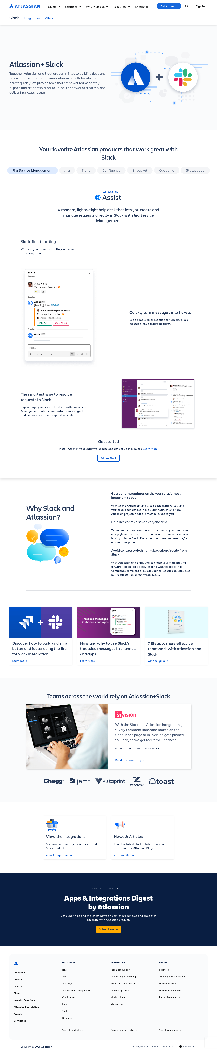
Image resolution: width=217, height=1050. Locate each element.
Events (18, 986)
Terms (155, 1046)
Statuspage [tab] (195, 170)
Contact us (20, 1020)
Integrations (32, 18)
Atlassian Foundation (26, 1007)
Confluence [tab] (111, 170)
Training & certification (172, 976)
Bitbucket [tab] (139, 170)
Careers (18, 979)
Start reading (124, 855)
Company (19, 972)
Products (52, 6)
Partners (164, 969)
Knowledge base (120, 990)
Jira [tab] (67, 170)
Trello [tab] (86, 170)
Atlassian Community (123, 983)
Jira (64, 976)
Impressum (169, 1046)
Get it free (169, 6)
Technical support (120, 969)
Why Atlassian (97, 6)
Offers (49, 18)
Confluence (68, 997)
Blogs (17, 993)
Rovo (65, 969)
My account (117, 1004)
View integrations (59, 855)
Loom (65, 1004)
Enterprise (142, 6)
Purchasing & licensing (123, 976)
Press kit (18, 1014)
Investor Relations (24, 1000)
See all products (72, 1030)
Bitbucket (67, 1018)
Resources (121, 6)
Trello (65, 1011)
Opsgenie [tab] (166, 170)
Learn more (150, 448)
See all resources (170, 1030)
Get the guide (158, 660)
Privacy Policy (140, 1046)
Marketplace (118, 997)
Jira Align (67, 983)
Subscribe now (108, 929)
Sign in (200, 6)
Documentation (167, 983)
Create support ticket (124, 1030)
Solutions (73, 6)
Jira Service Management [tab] (33, 170)
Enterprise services (169, 997)
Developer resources (170, 990)
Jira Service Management (76, 990)
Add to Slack (108, 458)
